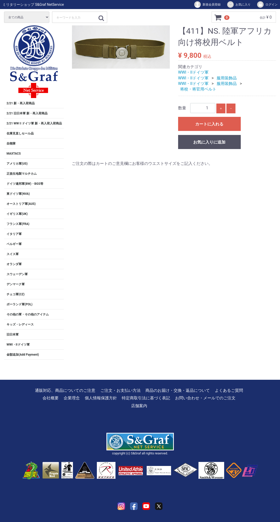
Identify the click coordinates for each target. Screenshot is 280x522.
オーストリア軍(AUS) (21, 204)
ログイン (267, 4)
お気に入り (239, 4)
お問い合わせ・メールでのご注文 (205, 398)
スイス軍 (13, 254)
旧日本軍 (13, 334)
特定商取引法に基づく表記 (146, 398)
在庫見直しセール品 (20, 133)
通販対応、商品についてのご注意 (65, 390)
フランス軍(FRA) (18, 224)
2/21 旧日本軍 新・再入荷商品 (27, 113)
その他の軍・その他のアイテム (28, 314)
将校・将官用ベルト (198, 89)
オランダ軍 (14, 264)
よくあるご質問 (229, 390)
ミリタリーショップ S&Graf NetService (33, 5)
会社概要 (51, 398)
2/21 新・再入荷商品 (21, 103)
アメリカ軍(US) (17, 163)
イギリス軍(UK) (17, 214)
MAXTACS (14, 153)
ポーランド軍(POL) (19, 304)
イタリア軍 (14, 234)
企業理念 (72, 398)
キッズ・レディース (20, 324)
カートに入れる (209, 124)
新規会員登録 (207, 4)
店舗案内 (139, 405)
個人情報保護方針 (101, 398)
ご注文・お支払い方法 (120, 390)
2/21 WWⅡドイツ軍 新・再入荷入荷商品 (34, 123)
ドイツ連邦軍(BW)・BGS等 (25, 183)
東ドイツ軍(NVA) (18, 194)
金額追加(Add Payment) (23, 354)
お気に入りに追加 (209, 142)
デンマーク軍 (16, 284)
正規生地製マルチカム (22, 173)
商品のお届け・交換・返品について (177, 390)
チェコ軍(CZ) (16, 294)
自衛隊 (11, 143)
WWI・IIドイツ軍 (18, 344)
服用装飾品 (227, 78)
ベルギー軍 (14, 244)
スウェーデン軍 (17, 274)
